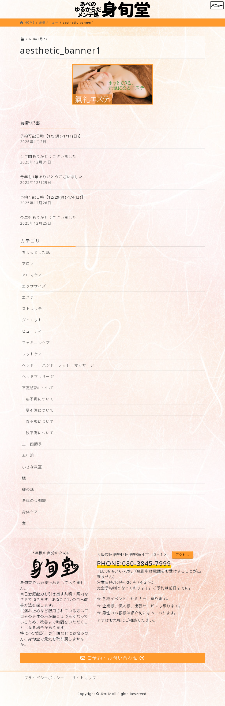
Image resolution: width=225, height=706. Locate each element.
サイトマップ (84, 677)
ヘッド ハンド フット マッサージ (58, 365)
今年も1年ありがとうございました (51, 176)
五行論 (28, 455)
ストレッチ (32, 308)
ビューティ (32, 331)
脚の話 (28, 489)
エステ (28, 297)
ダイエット (32, 319)
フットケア (32, 353)
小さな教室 (32, 466)
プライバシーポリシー (44, 677)
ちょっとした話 (36, 252)
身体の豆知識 (34, 500)
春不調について (40, 421)
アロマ (28, 263)
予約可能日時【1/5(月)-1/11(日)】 (51, 136)
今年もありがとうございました (48, 217)
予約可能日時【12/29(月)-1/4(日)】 (52, 197)
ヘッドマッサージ (38, 376)
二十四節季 (32, 444)
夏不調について (40, 410)
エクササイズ (34, 286)
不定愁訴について (38, 387)
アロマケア (32, 274)
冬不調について (40, 399)
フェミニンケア (36, 342)
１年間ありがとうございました (48, 156)
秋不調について (40, 432)
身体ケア (30, 511)
